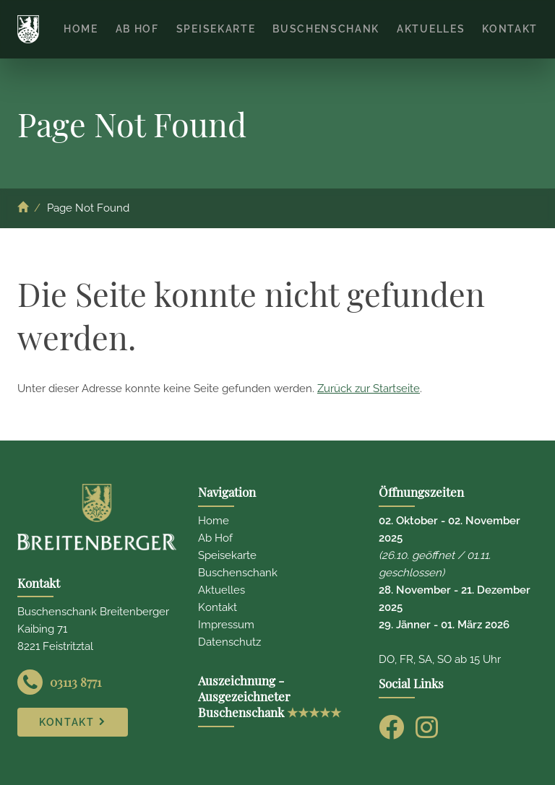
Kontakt (217, 607)
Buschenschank (238, 572)
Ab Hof (215, 538)
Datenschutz (229, 642)
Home (213, 520)
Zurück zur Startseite (368, 388)
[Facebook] (391, 727)
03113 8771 (75, 682)
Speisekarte (227, 555)
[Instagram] (426, 727)
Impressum (226, 624)
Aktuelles (221, 590)
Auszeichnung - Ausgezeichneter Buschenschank (269, 696)
